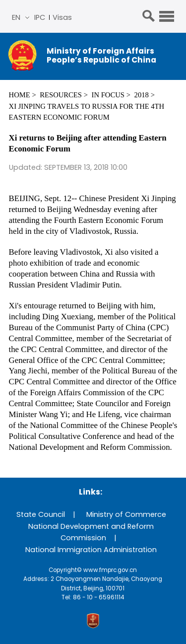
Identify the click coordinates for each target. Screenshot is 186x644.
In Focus (108, 95)
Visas (62, 17)
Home (19, 95)
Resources (61, 95)
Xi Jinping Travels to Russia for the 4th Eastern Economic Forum (87, 111)
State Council (40, 514)
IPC (39, 17)
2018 (141, 95)
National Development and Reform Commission (91, 532)
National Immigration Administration (91, 550)
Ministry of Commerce (126, 514)
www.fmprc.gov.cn (110, 570)
